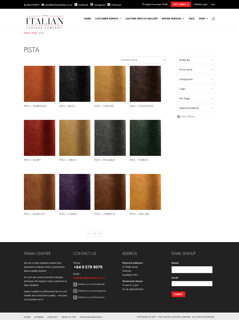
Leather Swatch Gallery (142, 18)
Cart (213, 4)
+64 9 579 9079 (88, 267)
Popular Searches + (91, 315)
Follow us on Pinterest (91, 297)
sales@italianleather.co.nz (89, 277)
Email (176, 277)
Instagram (97, 4)
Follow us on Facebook (91, 284)
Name (176, 262)
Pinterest (114, 4)
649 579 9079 (32, 4)
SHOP (202, 18)
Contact (52, 315)
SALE (192, 18)
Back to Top (69, 315)
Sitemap (39, 315)
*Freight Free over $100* (155, 4)
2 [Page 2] (94, 233)
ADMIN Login (201, 4)
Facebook (83, 4)
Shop (34, 32)
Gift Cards (179, 4)
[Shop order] (143, 59)
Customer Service (106, 18)
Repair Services (171, 18)
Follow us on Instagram (92, 290)
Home (87, 18)
